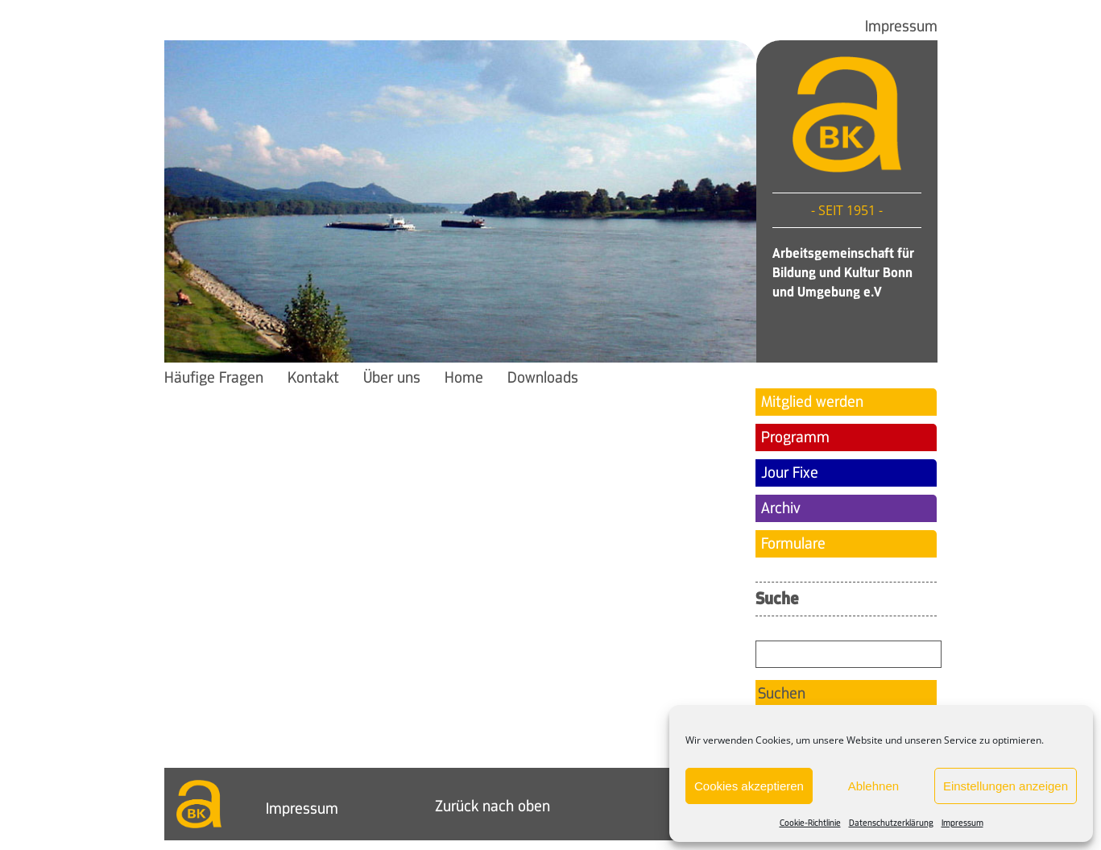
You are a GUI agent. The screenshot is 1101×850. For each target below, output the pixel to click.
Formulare (793, 544)
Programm (795, 437)
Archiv (781, 508)
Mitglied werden (812, 402)
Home (464, 378)
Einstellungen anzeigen (1005, 786)
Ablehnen (873, 786)
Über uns (391, 378)
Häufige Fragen (213, 378)
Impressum (962, 823)
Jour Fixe (789, 473)
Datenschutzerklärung (891, 823)
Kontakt (313, 378)
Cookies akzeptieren (749, 786)
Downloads (542, 378)
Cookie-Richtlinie (810, 823)
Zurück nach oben (492, 806)
